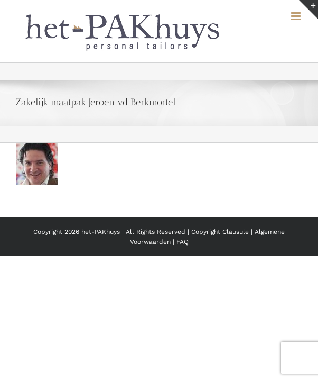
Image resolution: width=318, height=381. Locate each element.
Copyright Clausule (220, 258)
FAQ (182, 268)
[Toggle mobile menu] (296, 16)
